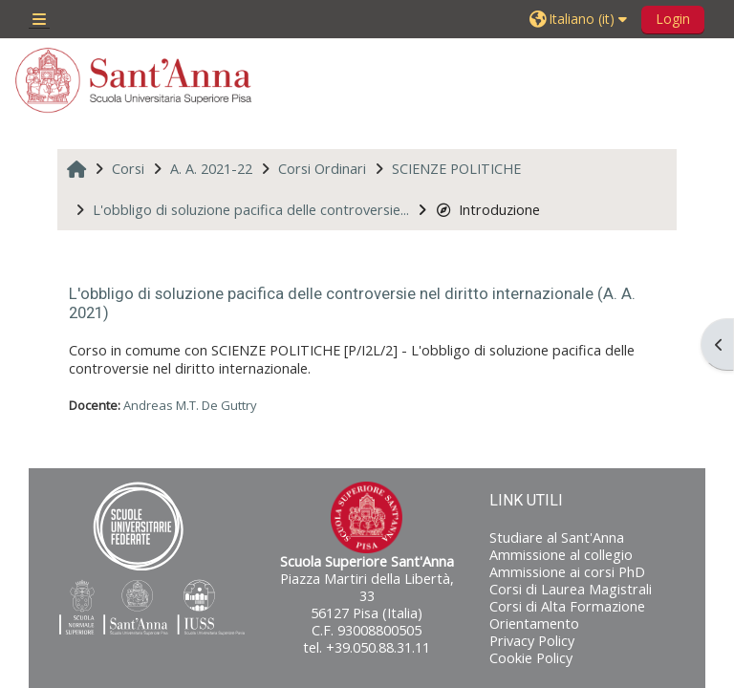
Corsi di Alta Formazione (567, 606)
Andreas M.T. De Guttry (190, 405)
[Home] (133, 80)
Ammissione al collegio (561, 555)
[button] (580, 19)
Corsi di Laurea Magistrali (570, 589)
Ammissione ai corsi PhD (567, 572)
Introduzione (488, 210)
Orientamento (534, 623)
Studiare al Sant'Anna (556, 537)
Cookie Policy (530, 658)
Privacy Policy (531, 641)
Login (673, 19)
